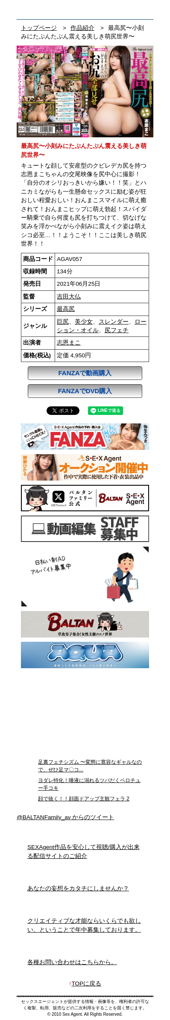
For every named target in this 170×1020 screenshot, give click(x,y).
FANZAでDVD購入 (85, 390)
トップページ (39, 28)
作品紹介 (82, 28)
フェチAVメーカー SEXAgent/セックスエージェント (29, 9)
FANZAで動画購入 (85, 373)
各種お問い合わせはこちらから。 (72, 962)
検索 (128, 9)
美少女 (84, 322)
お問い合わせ (144, 9)
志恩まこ (69, 342)
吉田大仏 (69, 296)
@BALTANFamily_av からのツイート (65, 817)
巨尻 (63, 322)
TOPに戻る (87, 983)
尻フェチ (117, 330)
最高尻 (66, 309)
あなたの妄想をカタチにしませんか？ (78, 888)
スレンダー (114, 322)
